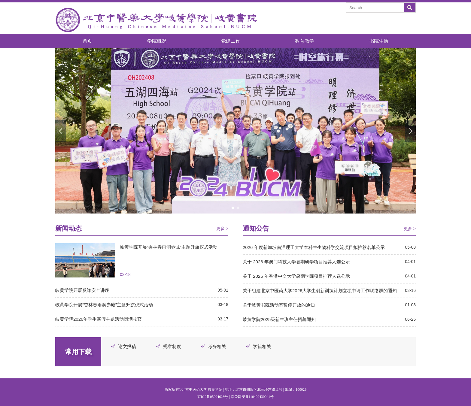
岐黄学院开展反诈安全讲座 (82, 290)
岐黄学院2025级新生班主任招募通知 (279, 319)
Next (410, 131)
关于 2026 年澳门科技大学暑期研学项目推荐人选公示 (296, 261)
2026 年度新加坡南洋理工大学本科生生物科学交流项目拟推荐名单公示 (314, 247)
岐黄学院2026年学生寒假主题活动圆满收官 (98, 319)
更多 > (222, 228)
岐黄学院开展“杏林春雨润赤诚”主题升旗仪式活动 (168, 247)
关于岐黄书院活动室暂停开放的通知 (279, 305)
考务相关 (217, 346)
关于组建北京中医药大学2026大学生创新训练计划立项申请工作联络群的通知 (320, 290)
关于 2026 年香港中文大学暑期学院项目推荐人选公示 (296, 276)
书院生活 (378, 41)
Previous (60, 131)
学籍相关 (262, 346)
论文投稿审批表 (127, 347)
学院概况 (156, 41)
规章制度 (172, 346)
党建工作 (230, 41)
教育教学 (304, 41)
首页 (87, 41)
